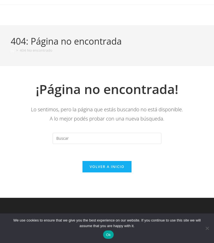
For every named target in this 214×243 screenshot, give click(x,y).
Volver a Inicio (107, 166)
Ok (108, 235)
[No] (207, 228)
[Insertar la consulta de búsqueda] (107, 138)
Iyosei (19, 15)
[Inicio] (12, 50)
